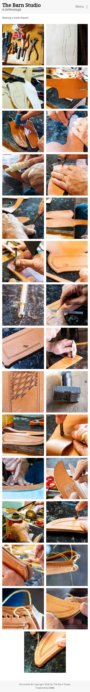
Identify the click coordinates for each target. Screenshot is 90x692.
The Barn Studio (21, 5)
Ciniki (51, 687)
